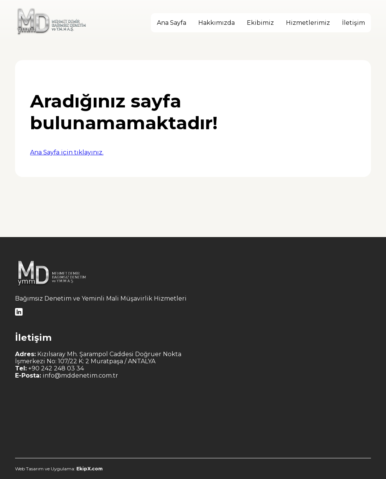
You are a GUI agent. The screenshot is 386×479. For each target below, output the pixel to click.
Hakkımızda (216, 22)
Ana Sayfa (171, 22)
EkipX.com (89, 468)
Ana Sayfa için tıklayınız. (66, 152)
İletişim (353, 22)
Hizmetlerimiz (308, 22)
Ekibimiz (260, 22)
